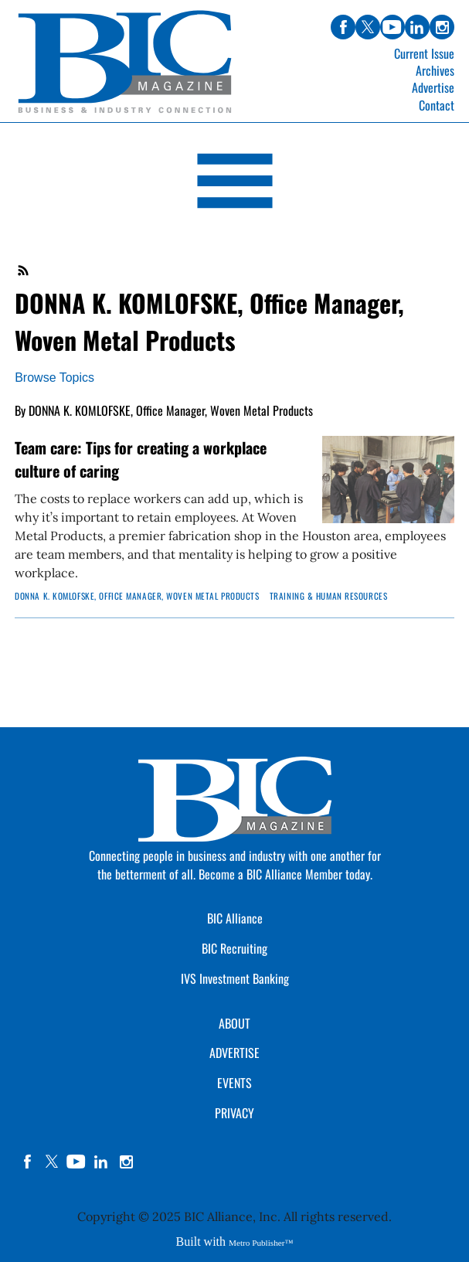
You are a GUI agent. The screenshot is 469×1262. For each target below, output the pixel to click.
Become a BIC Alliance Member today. (285, 874)
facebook (27, 1161)
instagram (126, 1161)
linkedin (101, 1161)
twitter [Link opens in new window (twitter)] (367, 27)
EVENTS (234, 1082)
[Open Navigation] (234, 183)
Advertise (433, 87)
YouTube (76, 1161)
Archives (435, 70)
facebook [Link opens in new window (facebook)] (343, 27)
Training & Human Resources (329, 596)
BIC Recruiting (234, 948)
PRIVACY (234, 1113)
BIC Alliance (235, 918)
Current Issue (424, 53)
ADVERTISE (234, 1052)
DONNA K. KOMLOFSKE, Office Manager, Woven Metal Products (137, 596)
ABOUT (234, 1023)
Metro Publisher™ (261, 1242)
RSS (24, 270)
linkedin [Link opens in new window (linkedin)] (417, 27)
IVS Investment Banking (235, 978)
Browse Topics (54, 377)
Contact (436, 105)
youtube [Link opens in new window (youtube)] (392, 27)
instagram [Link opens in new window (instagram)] (442, 27)
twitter (51, 1161)
